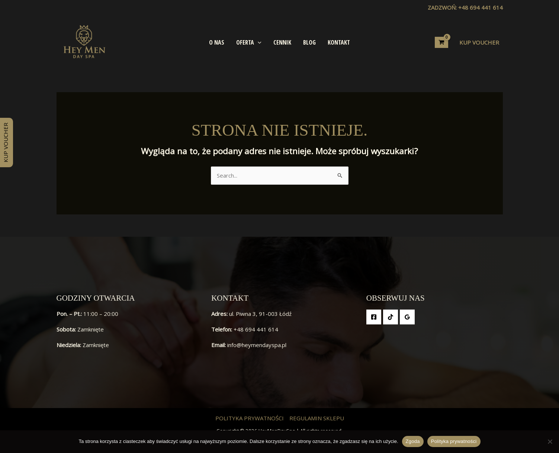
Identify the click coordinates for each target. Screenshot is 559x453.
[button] (257, 42)
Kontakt (339, 42)
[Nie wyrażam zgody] (549, 441)
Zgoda (413, 441)
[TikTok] (390, 317)
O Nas (216, 42)
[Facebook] (373, 317)
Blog (309, 42)
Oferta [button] (248, 42)
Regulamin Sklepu (316, 418)
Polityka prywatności (249, 418)
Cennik (282, 42)
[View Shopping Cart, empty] (441, 42)
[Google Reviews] (407, 317)
